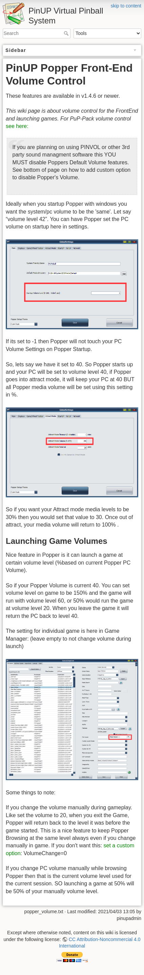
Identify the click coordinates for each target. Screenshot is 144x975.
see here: (17, 126)
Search (67, 33)
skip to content (126, 5)
